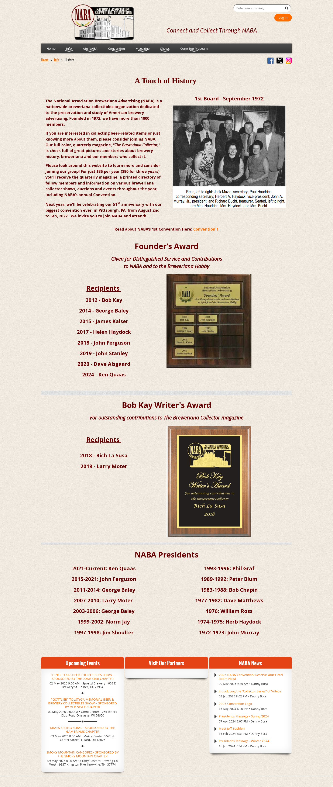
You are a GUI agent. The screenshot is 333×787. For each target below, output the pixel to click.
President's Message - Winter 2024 (244, 741)
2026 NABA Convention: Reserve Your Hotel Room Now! (251, 677)
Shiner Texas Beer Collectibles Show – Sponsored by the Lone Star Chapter (83, 677)
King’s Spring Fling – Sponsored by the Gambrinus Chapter (82, 729)
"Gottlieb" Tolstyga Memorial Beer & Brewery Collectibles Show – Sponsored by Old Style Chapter (82, 703)
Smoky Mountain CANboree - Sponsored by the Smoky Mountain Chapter (83, 754)
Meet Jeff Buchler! (232, 728)
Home (44, 60)
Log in (283, 17)
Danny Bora (259, 684)
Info (56, 60)
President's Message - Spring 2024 (244, 716)
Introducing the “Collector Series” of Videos (250, 691)
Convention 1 (206, 229)
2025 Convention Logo (235, 703)
